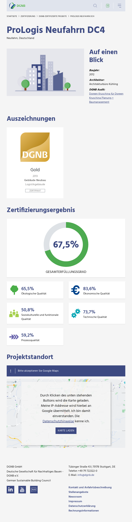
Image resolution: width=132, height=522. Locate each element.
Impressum (75, 501)
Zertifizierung (28, 16)
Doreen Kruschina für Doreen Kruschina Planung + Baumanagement (106, 98)
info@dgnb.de (86, 475)
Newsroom (75, 497)
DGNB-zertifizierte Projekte (53, 16)
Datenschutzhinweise (58, 421)
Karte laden (66, 430)
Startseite (12, 16)
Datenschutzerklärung (82, 506)
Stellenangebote (78, 492)
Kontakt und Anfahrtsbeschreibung (90, 487)
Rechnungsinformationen (84, 511)
